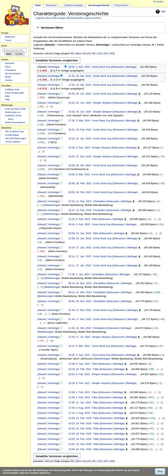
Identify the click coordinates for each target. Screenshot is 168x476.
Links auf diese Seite (15, 109)
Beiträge (130, 67)
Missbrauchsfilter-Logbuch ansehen (84, 18)
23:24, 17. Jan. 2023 (79, 247)
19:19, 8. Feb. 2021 (79, 383)
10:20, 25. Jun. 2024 (79, 102)
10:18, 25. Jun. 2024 (79, 111)
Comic (8, 40)
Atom (10, 119)
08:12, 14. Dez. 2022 (80, 292)
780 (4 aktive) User (14, 131)
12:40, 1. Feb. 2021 (79, 397)
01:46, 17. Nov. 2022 (79, 310)
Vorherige (53, 67)
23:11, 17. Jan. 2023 (79, 265)
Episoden (9, 63)
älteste (48, 53)
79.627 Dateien (12, 142)
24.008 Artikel (12, 135)
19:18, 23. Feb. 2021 (79, 369)
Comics (8, 80)
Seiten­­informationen (15, 122)
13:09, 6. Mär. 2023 (79, 174)
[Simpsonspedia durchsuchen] (14, 50)
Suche (4, 45)
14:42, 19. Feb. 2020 (79, 428)
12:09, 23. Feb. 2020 (79, 418)
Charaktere (10, 70)
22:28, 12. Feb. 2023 (79, 201)
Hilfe (160, 12)
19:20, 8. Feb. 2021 (79, 374)
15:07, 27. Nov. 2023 (79, 156)
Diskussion (118, 67)
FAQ (7, 99)
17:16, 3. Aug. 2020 (79, 413)
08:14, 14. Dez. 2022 (80, 283)
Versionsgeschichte (99, 5)
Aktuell (42, 76)
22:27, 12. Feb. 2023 (79, 210)
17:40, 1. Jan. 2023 (79, 274)
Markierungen (53, 205)
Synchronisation (13, 73)
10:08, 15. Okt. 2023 (79, 165)
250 (106, 53)
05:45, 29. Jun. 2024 (79, 93)
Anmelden (158, 1)
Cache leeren (121, 5)
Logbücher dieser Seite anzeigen (50, 18)
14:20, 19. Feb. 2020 (79, 439)
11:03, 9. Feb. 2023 (79, 219)
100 (99, 53)
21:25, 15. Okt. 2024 (79, 76)
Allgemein (10, 37)
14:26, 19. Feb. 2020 (79, 433)
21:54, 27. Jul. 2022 (79, 337)
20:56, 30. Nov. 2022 (79, 301)
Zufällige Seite (12, 89)
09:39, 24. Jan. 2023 (79, 233)
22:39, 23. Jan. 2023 (79, 238)
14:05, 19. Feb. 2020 (79, 444)
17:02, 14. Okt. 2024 (79, 85)
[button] (99, 27)
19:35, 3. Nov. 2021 (79, 355)
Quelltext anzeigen (73, 5)
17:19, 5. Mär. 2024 (79, 120)
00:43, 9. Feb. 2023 (79, 224)
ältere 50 (80, 53)
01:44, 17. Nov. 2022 (79, 319)
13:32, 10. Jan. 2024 (79, 138)
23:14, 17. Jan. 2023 (79, 256)
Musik (8, 77)
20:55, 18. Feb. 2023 (79, 192)
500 (112, 53)
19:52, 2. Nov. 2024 (79, 67)
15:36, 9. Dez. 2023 (79, 147)
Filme (7, 67)
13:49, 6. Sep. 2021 (79, 363)
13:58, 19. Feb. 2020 (79, 449)
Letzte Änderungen (14, 93)
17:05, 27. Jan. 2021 (79, 402)
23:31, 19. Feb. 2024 (79, 129)
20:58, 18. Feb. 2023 (79, 183)
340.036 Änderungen (15, 138)
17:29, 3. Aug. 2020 (79, 408)
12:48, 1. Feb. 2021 (79, 392)
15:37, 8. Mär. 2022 (79, 346)
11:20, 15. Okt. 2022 (79, 328)
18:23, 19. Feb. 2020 (79, 423)
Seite (38, 5)
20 (89, 53)
